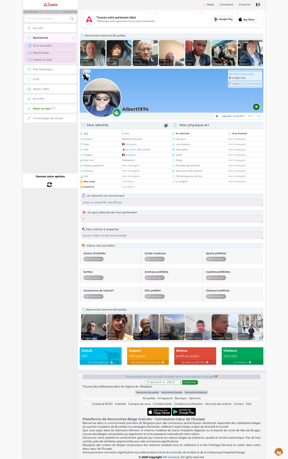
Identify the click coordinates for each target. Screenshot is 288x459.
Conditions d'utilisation (188, 404)
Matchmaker (38, 53)
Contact (239, 404)
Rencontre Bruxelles (147, 392)
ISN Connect (171, 457)
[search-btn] (72, 18)
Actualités (149, 398)
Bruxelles (131, 149)
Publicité (120, 404)
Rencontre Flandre (171, 392)
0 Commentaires (251, 83)
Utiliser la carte (40, 60)
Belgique (131, 144)
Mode (208, 4)
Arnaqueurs (164, 398)
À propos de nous (139, 404)
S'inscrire (244, 4)
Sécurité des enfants (218, 404)
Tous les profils (40, 46)
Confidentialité (162, 404)
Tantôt (50, 4)
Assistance (279, 451)
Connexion (226, 4)
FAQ (248, 404)
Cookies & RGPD (102, 404)
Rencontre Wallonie (196, 392)
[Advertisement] (171, 19)
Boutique (181, 398)
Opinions (194, 398)
